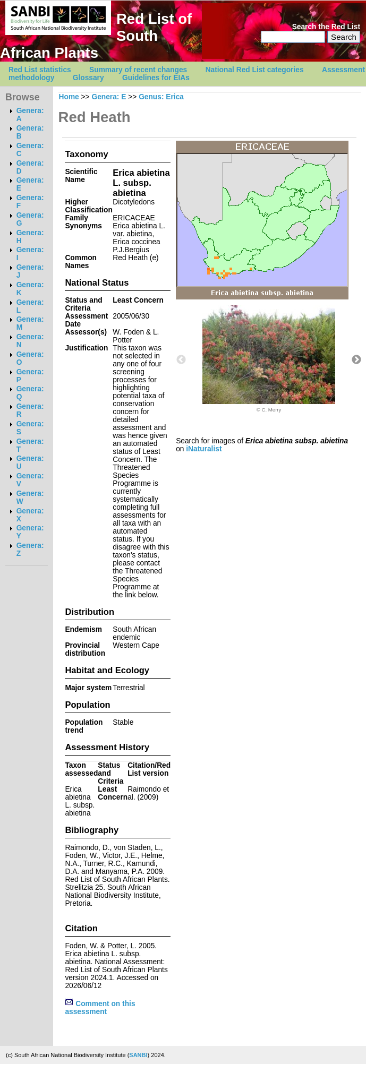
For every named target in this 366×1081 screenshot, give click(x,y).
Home (69, 97)
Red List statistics (39, 70)
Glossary (88, 78)
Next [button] (356, 360)
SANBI (138, 1055)
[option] (268, 359)
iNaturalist (204, 449)
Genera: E (108, 97)
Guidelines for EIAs (156, 78)
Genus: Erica (161, 97)
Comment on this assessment (100, 1008)
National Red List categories (255, 70)
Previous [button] (181, 360)
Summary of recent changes (138, 70)
